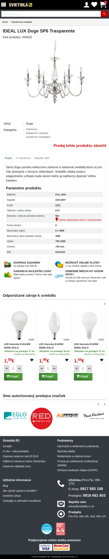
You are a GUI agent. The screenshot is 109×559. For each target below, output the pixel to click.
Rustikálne (44, 137)
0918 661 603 (87, 495)
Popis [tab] (8, 158)
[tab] (8, 158)
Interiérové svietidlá (21, 22)
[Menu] (4, 5)
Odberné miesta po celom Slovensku (24, 461)
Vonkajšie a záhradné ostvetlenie (22, 500)
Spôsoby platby (66, 451)
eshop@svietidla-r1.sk (81, 506)
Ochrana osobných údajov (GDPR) (77, 470)
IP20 (57, 205)
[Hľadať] (104, 14)
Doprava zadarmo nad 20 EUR (20, 456)
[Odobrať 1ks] (6, 368)
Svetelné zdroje (12, 495)
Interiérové (31, 129)
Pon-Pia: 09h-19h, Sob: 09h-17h (87, 516)
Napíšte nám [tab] (42, 158)
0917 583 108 (85, 489)
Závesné (43, 133)
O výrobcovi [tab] (23, 158)
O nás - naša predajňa (16, 451)
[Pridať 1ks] (19, 368)
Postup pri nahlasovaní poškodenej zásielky (77, 463)
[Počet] (13, 368)
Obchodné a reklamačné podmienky (78, 446)
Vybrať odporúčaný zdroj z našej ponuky (78, 219)
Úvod (5, 22)
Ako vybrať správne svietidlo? (20, 490)
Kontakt (7, 446)
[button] (99, 303)
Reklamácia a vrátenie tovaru (74, 456)
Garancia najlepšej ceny (17, 466)
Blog (5, 485)
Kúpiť (13, 376)
